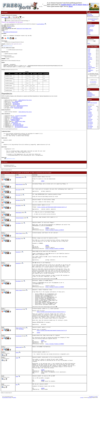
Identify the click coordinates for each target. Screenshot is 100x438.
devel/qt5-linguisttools (17, 109)
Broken (89, 107)
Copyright (81, 436)
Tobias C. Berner (19, 245)
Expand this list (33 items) (7, 46)
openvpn (89, 53)
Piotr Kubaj (18, 209)
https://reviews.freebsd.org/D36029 (54, 308)
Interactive (90, 120)
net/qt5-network (19, 130)
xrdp (89, 63)
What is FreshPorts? (91, 25)
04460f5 (9, 27)
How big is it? (90, 29)
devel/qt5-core (17, 127)
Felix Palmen (18, 214)
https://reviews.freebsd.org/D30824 (54, 376)
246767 (42, 372)
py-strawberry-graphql (90, 71)
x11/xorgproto (16, 105)
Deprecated (90, 109)
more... (89, 43)
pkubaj (17, 412)
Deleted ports (90, 93)
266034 (47, 259)
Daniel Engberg (18, 184)
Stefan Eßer (18, 266)
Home (89, 91)
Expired (89, 117)
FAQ (88, 28)
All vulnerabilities (93, 81)
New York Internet (90, 19)
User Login (90, 14)
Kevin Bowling (18, 366)
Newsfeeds (90, 96)
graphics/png (14, 120)
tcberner (17, 384)
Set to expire (90, 119)
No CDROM (90, 114)
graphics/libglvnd (15, 122)
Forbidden (90, 112)
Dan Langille (90, 436)
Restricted (90, 113)
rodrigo (17, 390)
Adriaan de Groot (19, 334)
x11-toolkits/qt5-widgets (21, 131)
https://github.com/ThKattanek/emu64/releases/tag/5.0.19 (52, 360)
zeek (89, 60)
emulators (6, 17)
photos (71, 6)
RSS (97, 435)
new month (90, 127)
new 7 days (90, 124)
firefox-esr (90, 57)
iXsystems (95, 19)
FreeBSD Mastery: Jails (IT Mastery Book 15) (75, 4)
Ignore (89, 110)
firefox (89, 56)
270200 (47, 239)
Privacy (89, 31)
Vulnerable (90, 116)
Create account (90, 15)
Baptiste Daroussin (19, 192)
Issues (89, 27)
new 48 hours (90, 123)
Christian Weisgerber (19, 228)
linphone (26, 28)
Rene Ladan (18, 197)
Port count (90, 106)
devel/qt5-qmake (18, 110)
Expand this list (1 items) (10, 165)
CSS (94, 435)
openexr (89, 61)
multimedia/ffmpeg (17, 121)
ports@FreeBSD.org (40, 24)
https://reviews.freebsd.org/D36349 (54, 263)
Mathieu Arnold (18, 379)
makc (17, 422)
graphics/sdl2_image (20, 125)
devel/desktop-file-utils (25, 101)
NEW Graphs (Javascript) (92, 102)
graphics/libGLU (15, 124)
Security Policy (90, 30)
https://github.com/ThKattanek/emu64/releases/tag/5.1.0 (52, 216)
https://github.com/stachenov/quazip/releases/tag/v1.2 (51, 337)
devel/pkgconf (18, 103)
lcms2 (89, 50)
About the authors (91, 26)
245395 (42, 405)
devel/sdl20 (15, 104)
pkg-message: (4, 152)
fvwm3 (23, 28)
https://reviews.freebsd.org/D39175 (54, 242)
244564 (42, 426)
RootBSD (93, 20)
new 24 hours (90, 122)
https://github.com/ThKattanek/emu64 (10, 32)
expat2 (89, 49)
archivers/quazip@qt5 (20, 119)
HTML (92, 435)
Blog (88, 32)
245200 (42, 417)
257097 (38, 362)
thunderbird (90, 59)
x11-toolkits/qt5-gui (18, 129)
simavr (30, 28)
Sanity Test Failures (91, 94)
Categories (90, 92)
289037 (42, 189)
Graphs (89, 101)
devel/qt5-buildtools (22, 108)
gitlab (89, 51)
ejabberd (89, 54)
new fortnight (90, 126)
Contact (89, 34)
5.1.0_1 (3, 17)
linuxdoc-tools (19, 28)
